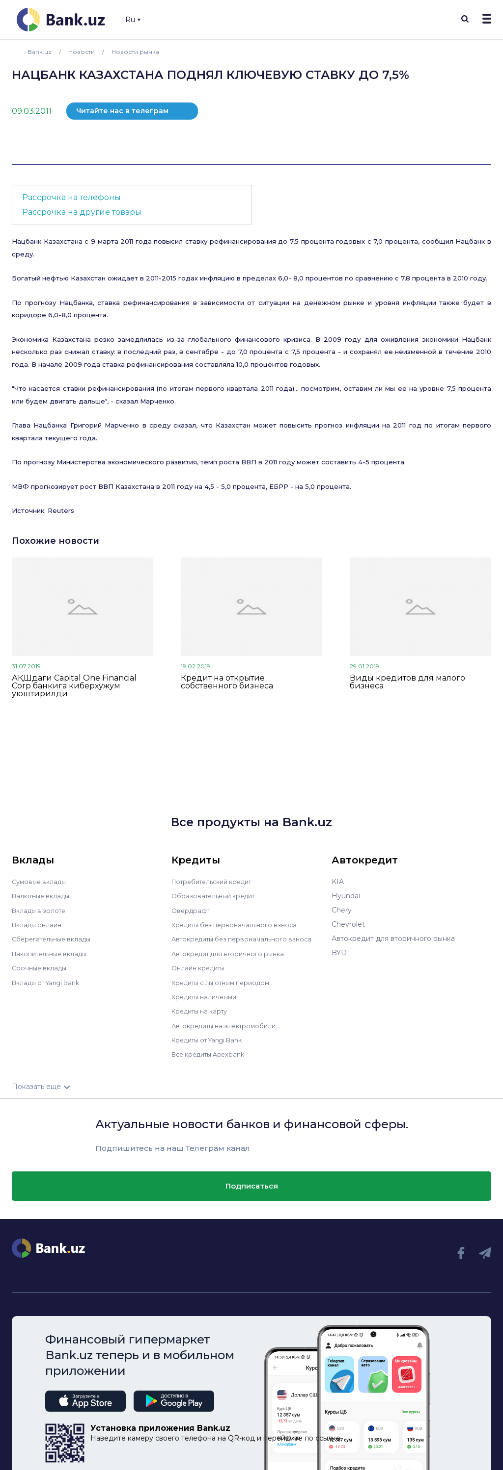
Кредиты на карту (203, 1009)
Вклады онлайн (39, 924)
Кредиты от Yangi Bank (212, 1038)
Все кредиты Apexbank (212, 1052)
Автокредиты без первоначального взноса (247, 938)
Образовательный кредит (217, 895)
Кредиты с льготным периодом (226, 981)
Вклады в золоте (41, 910)
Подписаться (251, 1183)
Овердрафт (191, 910)
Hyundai (346, 895)
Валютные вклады (44, 895)
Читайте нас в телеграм (122, 110)
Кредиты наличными (207, 995)
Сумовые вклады (41, 881)
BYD (339, 952)
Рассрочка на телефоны (71, 197)
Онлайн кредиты (201, 967)
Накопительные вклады (53, 952)
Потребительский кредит (217, 881)
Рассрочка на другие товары (81, 212)
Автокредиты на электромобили (228, 1023)
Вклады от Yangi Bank (50, 981)
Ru (132, 20)
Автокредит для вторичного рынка (233, 952)
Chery (342, 910)
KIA (338, 881)
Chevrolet (348, 924)
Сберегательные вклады (55, 938)
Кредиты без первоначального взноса (239, 924)
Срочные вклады (41, 967)
